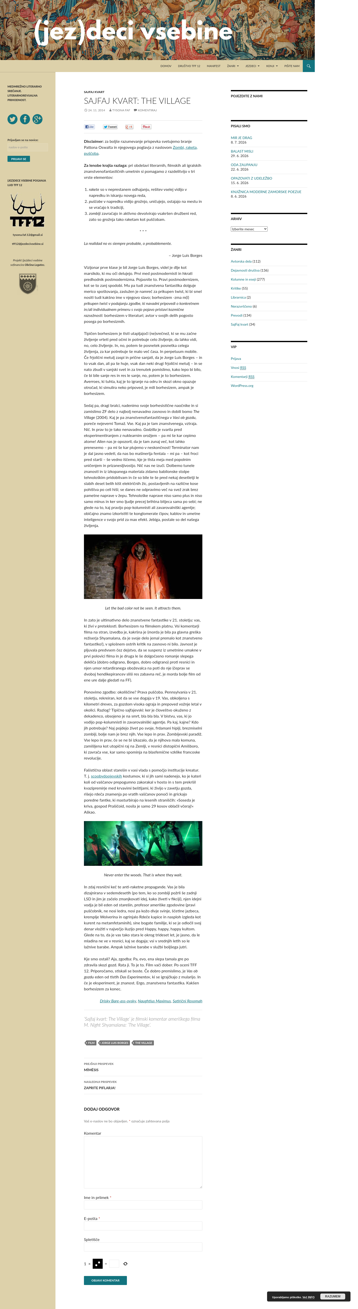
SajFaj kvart (94, 92)
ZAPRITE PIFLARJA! (143, 1084)
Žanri (231, 66)
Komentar (92, 1133)
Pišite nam (292, 66)
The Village (143, 1042)
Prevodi (237, 315)
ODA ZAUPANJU (244, 165)
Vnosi (238, 367)
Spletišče (91, 1239)
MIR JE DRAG (241, 138)
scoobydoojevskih (106, 776)
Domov (166, 66)
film (91, 1042)
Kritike (236, 288)
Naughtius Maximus (154, 1000)
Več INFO (309, 1297)
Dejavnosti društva (245, 270)
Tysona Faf (121, 110)
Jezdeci (251, 66)
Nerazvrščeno (241, 306)
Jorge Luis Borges (115, 1042)
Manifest (213, 66)
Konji (270, 66)
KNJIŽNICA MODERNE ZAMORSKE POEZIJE (266, 192)
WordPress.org (242, 385)
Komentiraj (147, 110)
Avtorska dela (241, 261)
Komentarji (243, 376)
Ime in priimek (97, 1197)
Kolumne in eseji (243, 279)
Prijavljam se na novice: (22, 140)
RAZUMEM (332, 1296)
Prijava (236, 358)
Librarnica (238, 297)
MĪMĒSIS (143, 1066)
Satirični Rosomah (187, 1000)
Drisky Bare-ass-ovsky (118, 1000)
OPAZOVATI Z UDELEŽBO (251, 178)
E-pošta (92, 1218)
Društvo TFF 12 (189, 66)
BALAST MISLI (242, 151)
